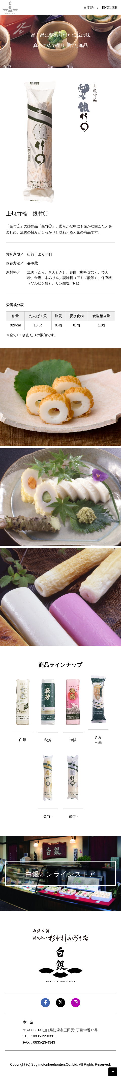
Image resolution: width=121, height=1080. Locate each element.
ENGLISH (109, 8)
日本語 (88, 8)
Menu (60, 6)
